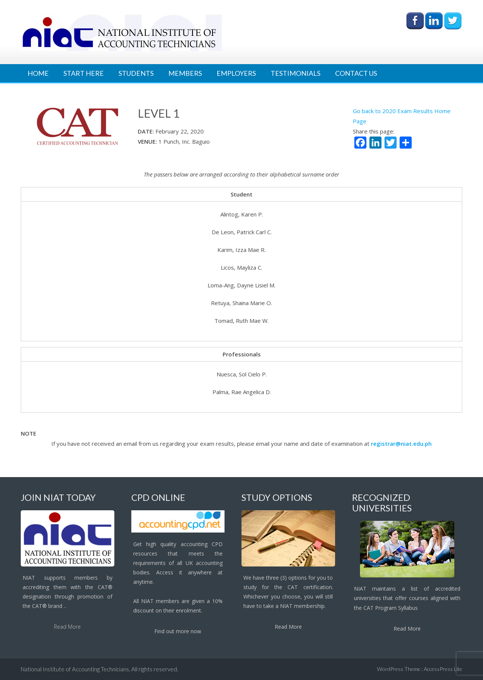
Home (38, 73)
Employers (236, 73)
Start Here (83, 73)
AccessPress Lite (443, 669)
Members (185, 73)
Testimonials (295, 73)
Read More (67, 626)
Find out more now (177, 631)
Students (136, 73)
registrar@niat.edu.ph (401, 443)
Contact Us (356, 73)
